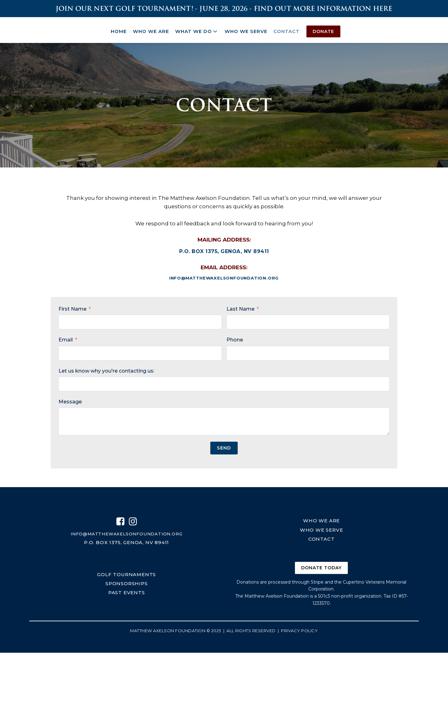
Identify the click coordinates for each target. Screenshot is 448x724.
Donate (323, 28)
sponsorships (126, 583)
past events (126, 592)
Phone (234, 338)
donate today (321, 567)
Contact (286, 28)
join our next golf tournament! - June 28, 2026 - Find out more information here (224, 8)
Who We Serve (246, 28)
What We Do (196, 29)
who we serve (321, 529)
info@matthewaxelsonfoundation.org (224, 276)
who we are (321, 520)
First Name (72, 308)
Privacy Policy (299, 630)
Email (65, 338)
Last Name (240, 308)
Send (224, 446)
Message (70, 400)
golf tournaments (126, 574)
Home (119, 28)
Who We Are (151, 28)
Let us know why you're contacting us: (106, 370)
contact (321, 538)
